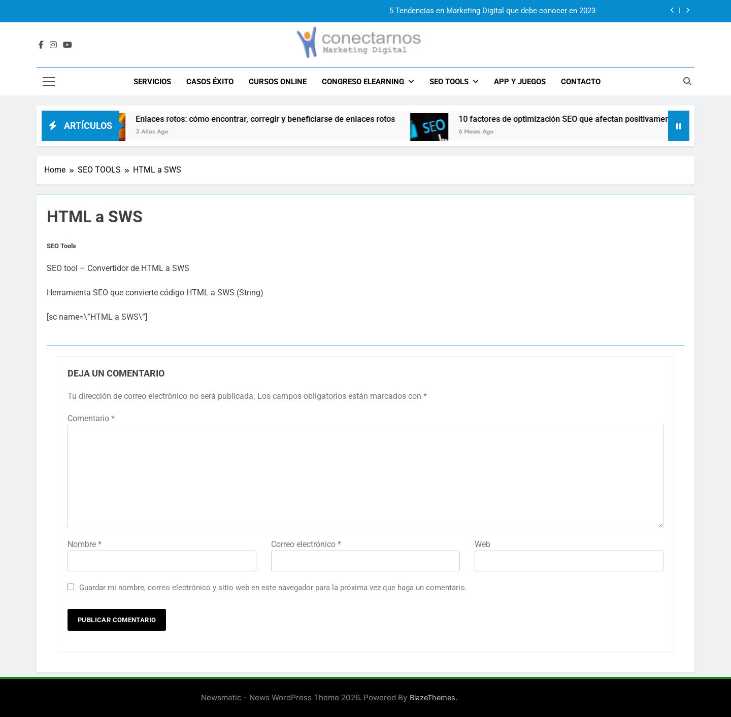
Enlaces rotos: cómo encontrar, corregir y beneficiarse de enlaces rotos (275, 119)
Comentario (91, 418)
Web (482, 544)
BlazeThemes (432, 697)
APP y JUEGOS (520, 81)
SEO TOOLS (449, 81)
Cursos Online (278, 81)
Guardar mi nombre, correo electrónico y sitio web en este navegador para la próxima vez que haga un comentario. (273, 587)
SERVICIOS (152, 81)
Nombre (85, 544)
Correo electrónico (306, 544)
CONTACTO (581, 81)
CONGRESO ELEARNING (363, 81)
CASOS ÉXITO (210, 81)
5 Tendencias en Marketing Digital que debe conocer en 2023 (492, 11)
